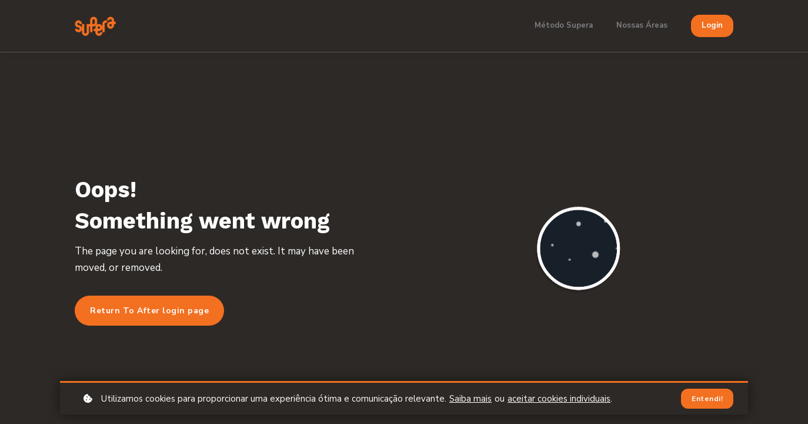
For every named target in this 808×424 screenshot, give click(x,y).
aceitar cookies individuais (558, 399)
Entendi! (707, 398)
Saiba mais (470, 399)
